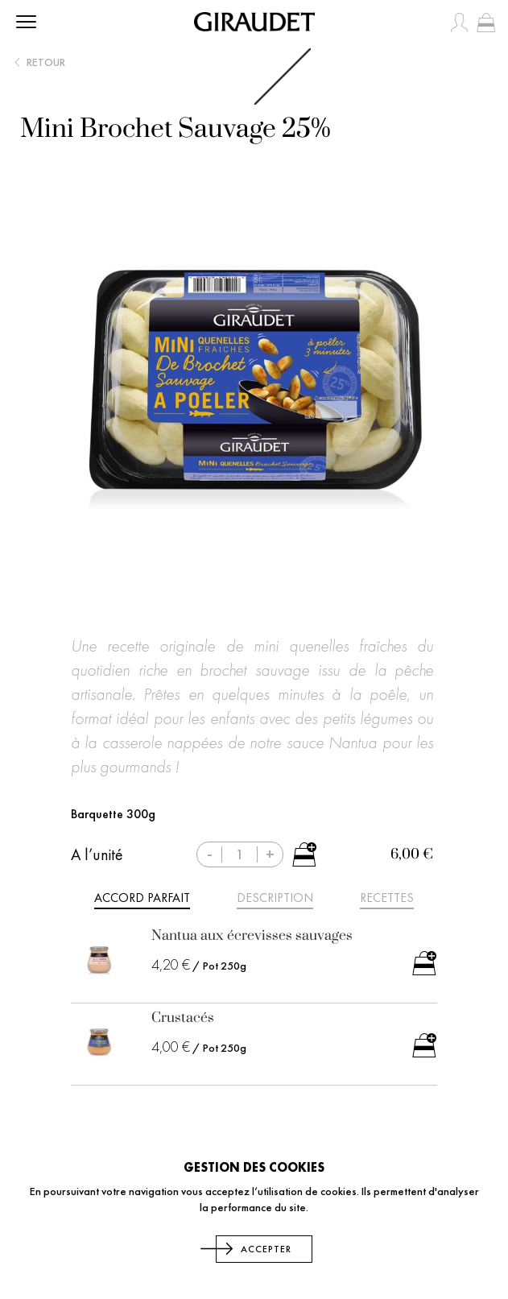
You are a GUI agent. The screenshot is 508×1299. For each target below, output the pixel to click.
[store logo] (254, 21)
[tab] (142, 900)
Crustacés (182, 1017)
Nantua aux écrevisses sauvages (252, 935)
